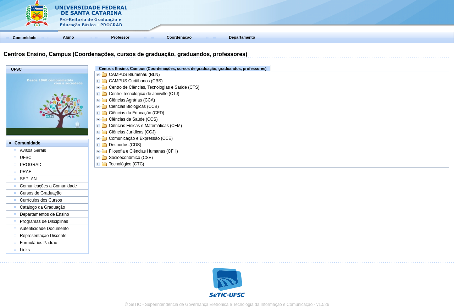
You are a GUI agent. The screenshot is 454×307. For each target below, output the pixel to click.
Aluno (68, 37)
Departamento (242, 37)
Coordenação (179, 37)
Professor (120, 37)
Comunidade (25, 37)
